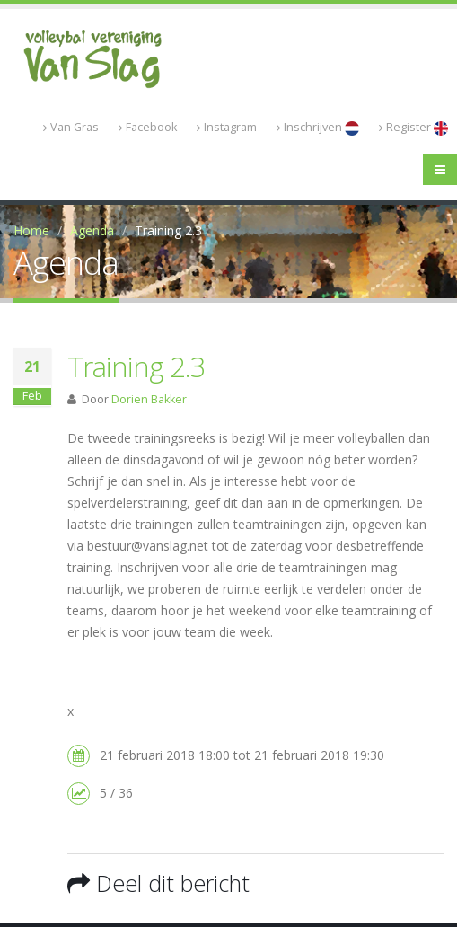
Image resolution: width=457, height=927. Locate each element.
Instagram (227, 127)
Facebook (148, 127)
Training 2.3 (136, 366)
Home (31, 230)
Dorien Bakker (149, 399)
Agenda (92, 230)
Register (413, 127)
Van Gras (71, 127)
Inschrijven (318, 127)
